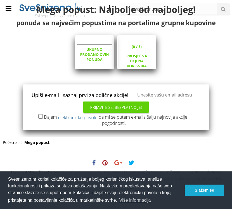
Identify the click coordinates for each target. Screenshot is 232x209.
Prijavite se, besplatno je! (116, 129)
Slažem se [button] (204, 190)
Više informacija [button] (135, 200)
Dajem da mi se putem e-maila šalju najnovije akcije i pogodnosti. (116, 142)
